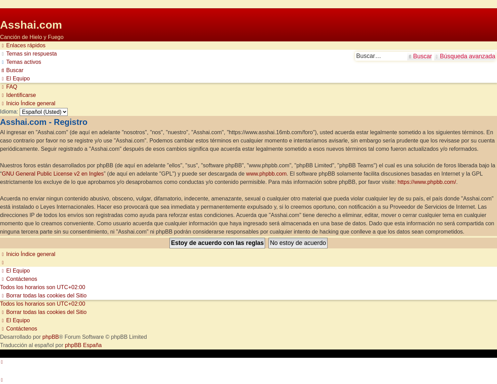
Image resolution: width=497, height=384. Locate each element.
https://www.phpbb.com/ (427, 182)
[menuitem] (28, 54)
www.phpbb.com (266, 174)
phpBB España (83, 345)
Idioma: (9, 112)
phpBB (50, 337)
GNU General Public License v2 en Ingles (53, 174)
